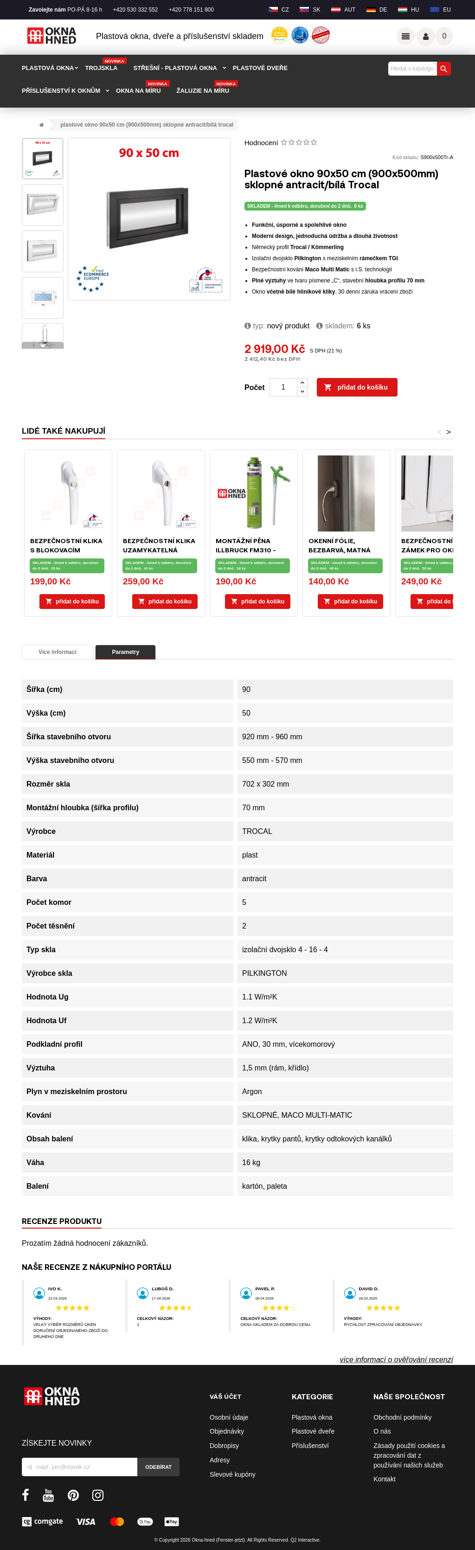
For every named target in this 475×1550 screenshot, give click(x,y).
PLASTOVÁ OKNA (48, 67)
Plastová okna (312, 1417)
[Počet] (283, 387)
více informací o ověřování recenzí (396, 1360)
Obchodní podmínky (402, 1417)
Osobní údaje (229, 1417)
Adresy (220, 1460)
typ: (254, 326)
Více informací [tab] (58, 652)
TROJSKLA (105, 64)
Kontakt (384, 1479)
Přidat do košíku (356, 387)
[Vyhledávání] (418, 69)
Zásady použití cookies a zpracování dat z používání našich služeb (409, 1455)
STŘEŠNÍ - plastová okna (175, 67)
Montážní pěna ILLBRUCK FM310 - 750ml (246, 550)
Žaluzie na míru (207, 87)
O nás (382, 1431)
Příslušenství (310, 1445)
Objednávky (227, 1431)
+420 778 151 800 (191, 9)
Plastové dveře (313, 1431)
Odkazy (405, 36)
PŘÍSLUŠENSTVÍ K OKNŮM (61, 90)
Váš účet (426, 36)
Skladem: (335, 326)
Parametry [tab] (125, 652)
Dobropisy (224, 1445)
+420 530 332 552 (135, 9)
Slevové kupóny (233, 1474)
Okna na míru (143, 87)
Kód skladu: (405, 157)
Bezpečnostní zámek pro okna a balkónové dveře (434, 550)
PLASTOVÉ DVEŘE (260, 67)
